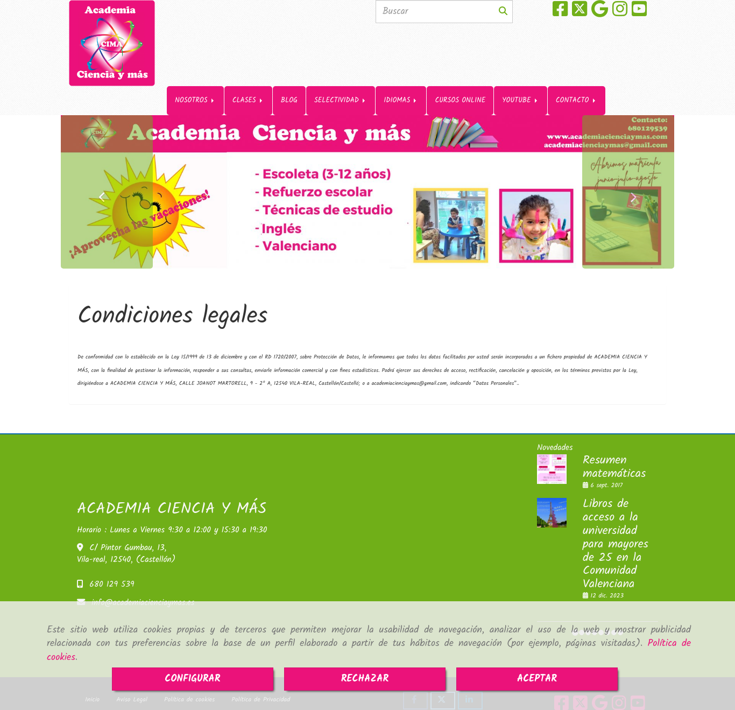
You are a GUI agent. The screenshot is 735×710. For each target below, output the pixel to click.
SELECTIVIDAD (340, 64)
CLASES (248, 64)
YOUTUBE (520, 64)
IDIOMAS (401, 64)
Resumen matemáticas (614, 447)
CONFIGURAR (192, 679)
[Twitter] (579, 13)
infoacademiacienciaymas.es (142, 582)
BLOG (289, 64)
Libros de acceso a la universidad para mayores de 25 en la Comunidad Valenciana (615, 523)
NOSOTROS (195, 64)
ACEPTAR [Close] (537, 679)
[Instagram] (619, 13)
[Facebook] (560, 13)
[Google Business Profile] (599, 13)
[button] (107, 171)
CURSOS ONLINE (460, 64)
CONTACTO (576, 64)
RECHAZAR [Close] (365, 679)
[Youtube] (639, 13)
